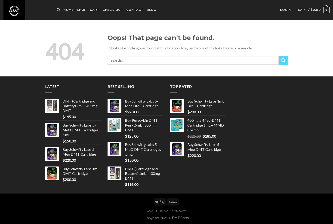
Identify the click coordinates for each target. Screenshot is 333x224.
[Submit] (283, 60)
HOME (68, 10)
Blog (151, 10)
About (152, 211)
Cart (94, 10)
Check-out (112, 10)
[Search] (58, 10)
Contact (134, 10)
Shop (81, 10)
